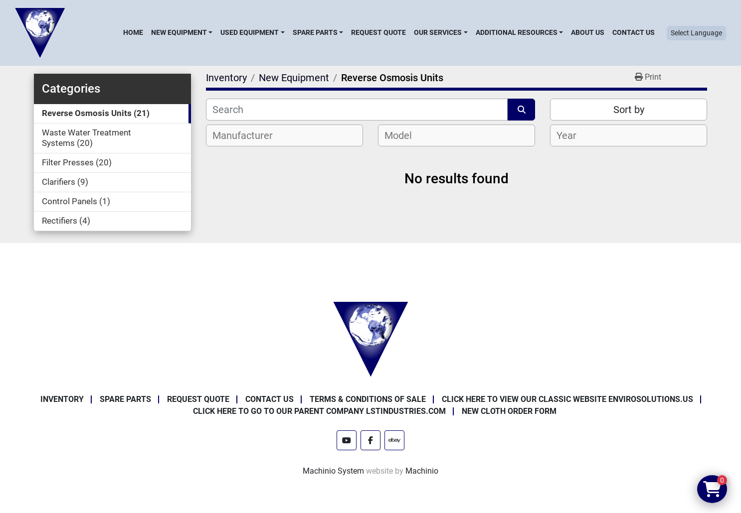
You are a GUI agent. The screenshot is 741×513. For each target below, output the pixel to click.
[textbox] (248, 135)
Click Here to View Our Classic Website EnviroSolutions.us (567, 399)
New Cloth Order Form (509, 411)
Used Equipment (249, 32)
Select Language (696, 33)
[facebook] (370, 440)
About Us (587, 32)
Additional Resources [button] (516, 32)
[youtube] (347, 440)
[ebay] (394, 440)
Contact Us (633, 32)
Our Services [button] (438, 32)
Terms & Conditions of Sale (368, 399)
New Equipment (179, 32)
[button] (181, 32)
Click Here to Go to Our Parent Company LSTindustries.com (319, 411)
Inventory (62, 399)
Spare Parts (315, 32)
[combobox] (284, 135)
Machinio (421, 471)
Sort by (628, 110)
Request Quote (378, 32)
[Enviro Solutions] (370, 338)
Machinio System (333, 471)
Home (133, 32)
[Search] (357, 110)
